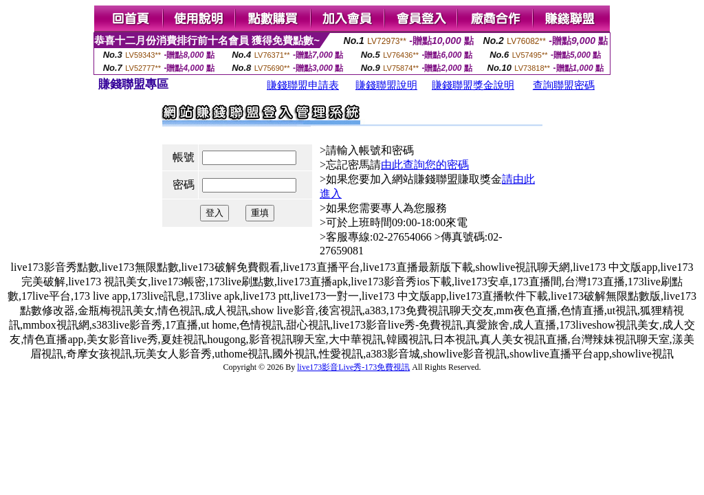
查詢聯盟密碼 (564, 85)
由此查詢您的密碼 (425, 164)
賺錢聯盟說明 (386, 85)
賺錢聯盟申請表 (303, 85)
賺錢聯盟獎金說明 (473, 85)
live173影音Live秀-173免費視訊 (353, 367)
